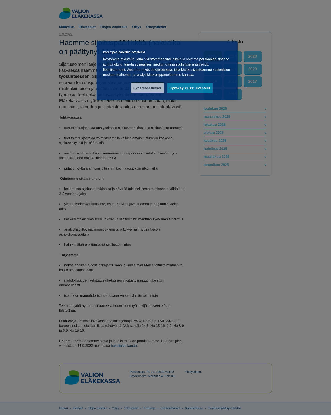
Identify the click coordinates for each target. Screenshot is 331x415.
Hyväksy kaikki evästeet (190, 88)
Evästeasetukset (147, 88)
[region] (167, 70)
